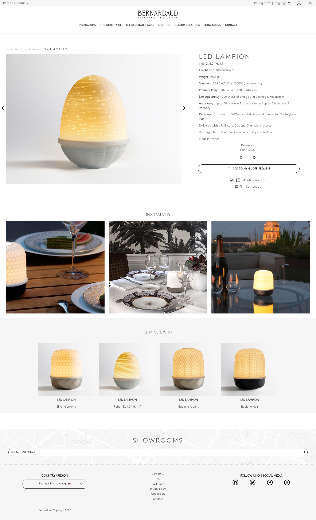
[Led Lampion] (30, 49)
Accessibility (158, 494)
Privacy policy (158, 489)
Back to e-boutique (16, 3)
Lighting (164, 25)
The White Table (111, 25)
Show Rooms (212, 25)
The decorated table (140, 25)
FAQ (158, 479)
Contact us (158, 474)
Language (272, 3)
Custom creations (187, 25)
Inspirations (87, 25)
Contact (231, 25)
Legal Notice (158, 484)
